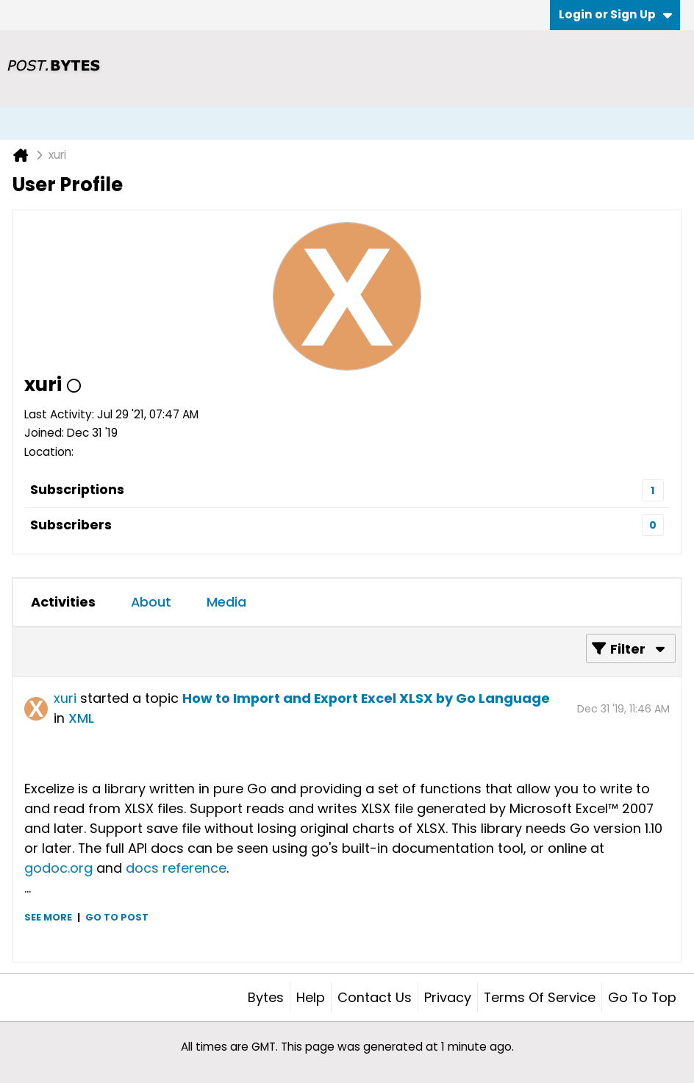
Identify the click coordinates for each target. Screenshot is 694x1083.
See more (48, 917)
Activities (63, 602)
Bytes (266, 997)
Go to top (642, 997)
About (151, 602)
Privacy (447, 997)
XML (81, 718)
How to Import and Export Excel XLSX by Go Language (366, 698)
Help (310, 997)
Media (226, 602)
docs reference (176, 868)
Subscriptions (77, 489)
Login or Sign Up (615, 14)
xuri (65, 698)
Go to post (117, 917)
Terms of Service (539, 997)
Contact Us (374, 997)
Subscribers (71, 524)
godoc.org (58, 868)
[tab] (63, 602)
